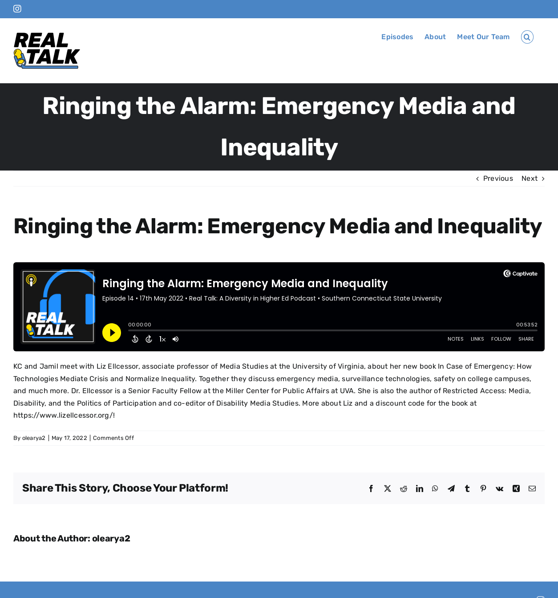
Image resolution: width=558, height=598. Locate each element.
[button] (527, 37)
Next (530, 178)
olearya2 (34, 438)
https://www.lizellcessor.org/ (63, 415)
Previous (498, 178)
